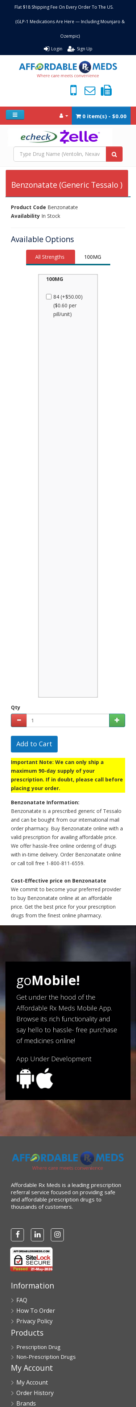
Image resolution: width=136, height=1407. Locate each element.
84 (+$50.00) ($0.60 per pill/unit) (66, 305)
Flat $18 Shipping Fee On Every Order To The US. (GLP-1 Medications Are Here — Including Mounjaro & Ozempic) (70, 21)
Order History (35, 1393)
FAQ (21, 1300)
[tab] (50, 257)
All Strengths (50, 256)
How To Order (35, 1311)
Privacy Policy (34, 1321)
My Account (32, 1382)
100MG (92, 256)
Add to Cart (34, 743)
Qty (15, 707)
